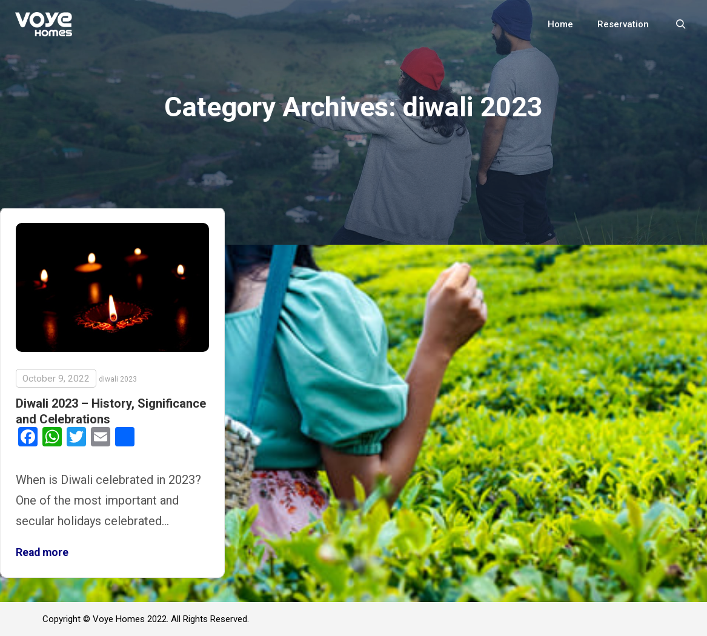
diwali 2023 (118, 379)
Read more (42, 552)
